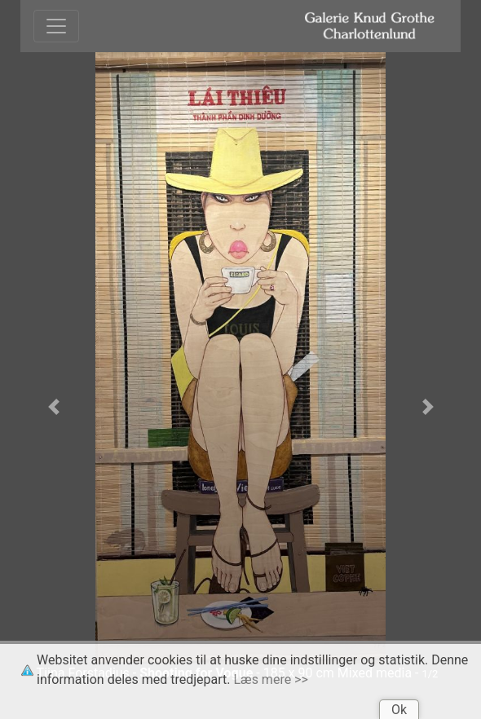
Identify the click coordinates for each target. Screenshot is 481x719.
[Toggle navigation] (56, 26)
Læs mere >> (271, 679)
